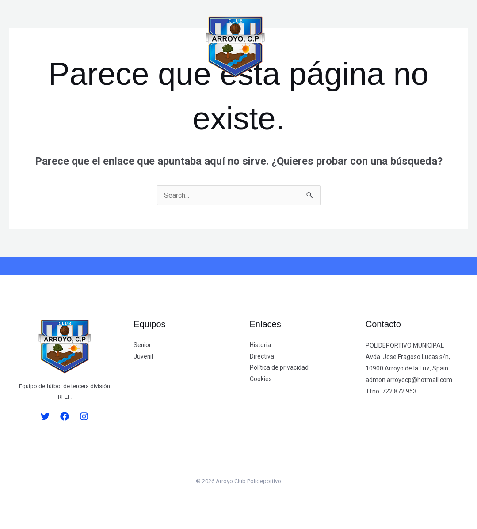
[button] (160, 49)
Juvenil (143, 356)
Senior (143, 345)
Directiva (262, 356)
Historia (260, 345)
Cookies (261, 379)
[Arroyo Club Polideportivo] (235, 46)
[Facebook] (47, 47)
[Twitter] (28, 47)
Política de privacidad (279, 368)
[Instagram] (66, 47)
